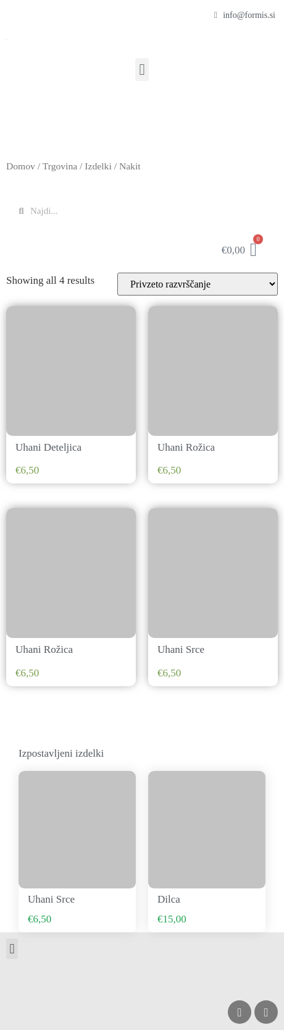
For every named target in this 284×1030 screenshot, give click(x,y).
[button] (142, 70)
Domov (20, 166)
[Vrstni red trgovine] (197, 284)
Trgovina (60, 166)
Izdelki (98, 166)
